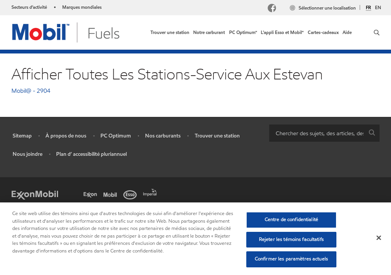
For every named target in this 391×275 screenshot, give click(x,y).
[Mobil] (111, 194)
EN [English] (378, 7)
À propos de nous (65, 135)
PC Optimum (115, 135)
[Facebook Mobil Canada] (273, 9)
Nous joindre (27, 154)
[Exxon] (91, 194)
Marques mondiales (82, 7)
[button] (376, 32)
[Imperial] (151, 192)
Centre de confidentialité (291, 219)
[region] (195, 238)
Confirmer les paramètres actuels (291, 259)
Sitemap (22, 135)
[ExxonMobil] (34, 194)
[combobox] (324, 133)
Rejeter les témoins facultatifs (291, 239)
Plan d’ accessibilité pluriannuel (91, 154)
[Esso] (131, 194)
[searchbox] (316, 133)
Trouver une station (217, 135)
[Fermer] (378, 238)
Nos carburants (163, 135)
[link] (169, 32)
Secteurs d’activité (29, 7)
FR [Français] (368, 8)
